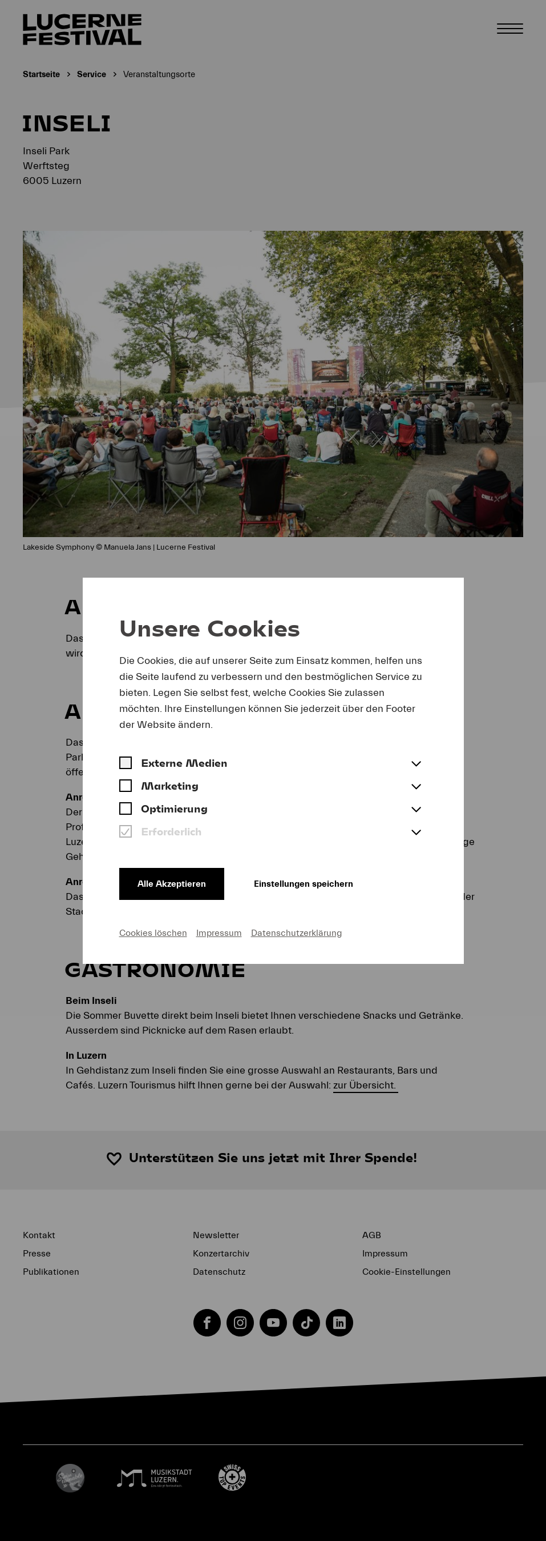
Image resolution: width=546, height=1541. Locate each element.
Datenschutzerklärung (296, 933)
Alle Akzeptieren (171, 884)
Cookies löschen (153, 933)
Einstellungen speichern (303, 884)
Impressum (219, 933)
